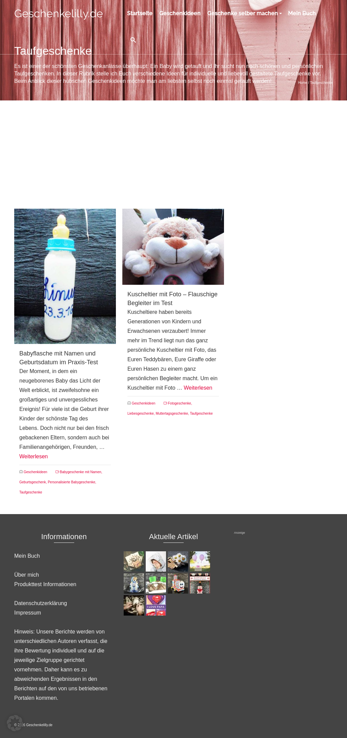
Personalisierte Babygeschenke (71, 482)
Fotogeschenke (179, 403)
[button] (15, 723)
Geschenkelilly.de (58, 13)
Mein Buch (27, 556)
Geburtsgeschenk (32, 482)
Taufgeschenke (30, 492)
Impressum (27, 613)
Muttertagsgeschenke (172, 413)
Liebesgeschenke (140, 413)
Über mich (26, 575)
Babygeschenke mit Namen (80, 472)
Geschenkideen (35, 472)
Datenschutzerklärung (40, 603)
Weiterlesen (33, 456)
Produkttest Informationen (45, 584)
